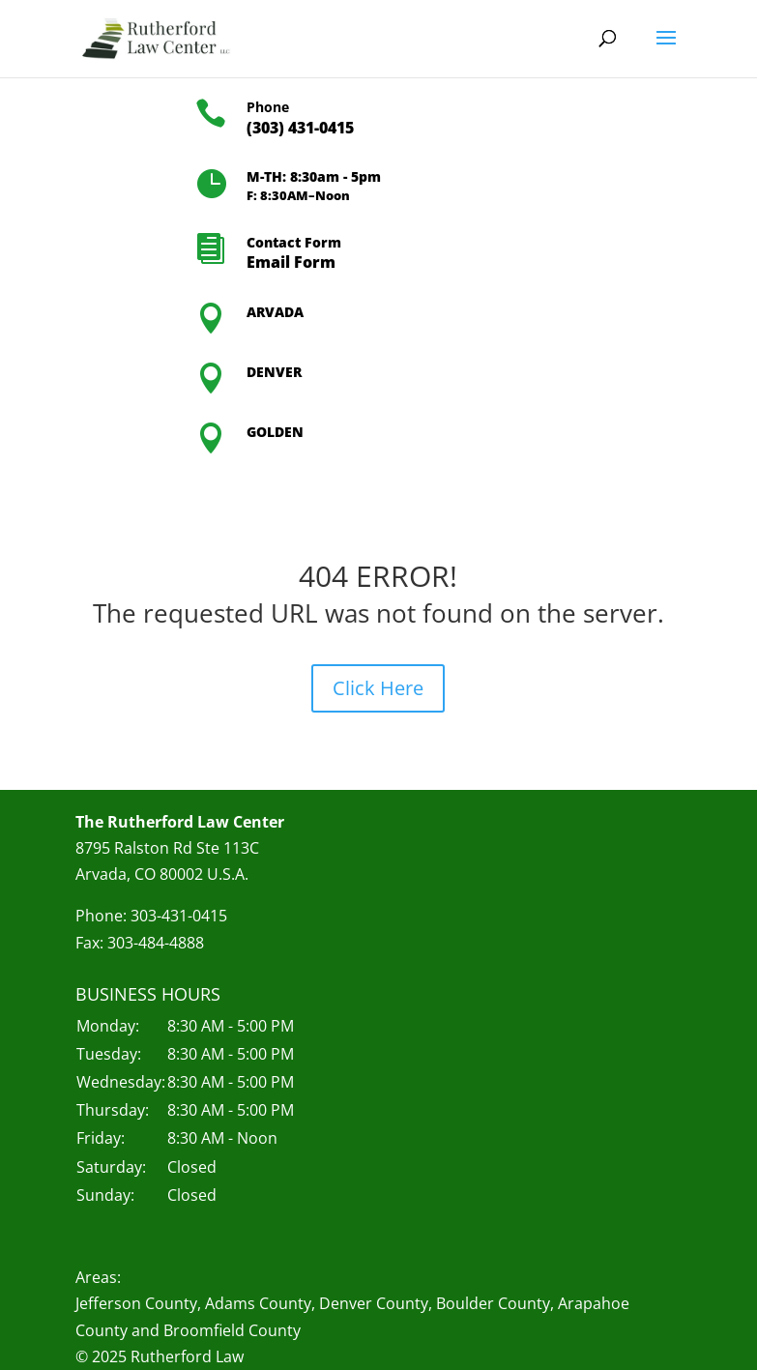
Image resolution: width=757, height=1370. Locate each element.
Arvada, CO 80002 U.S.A (160, 874)
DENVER (274, 372)
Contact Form (294, 242)
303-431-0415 (179, 915)
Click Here (378, 688)
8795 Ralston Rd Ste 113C (167, 848)
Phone (268, 107)
